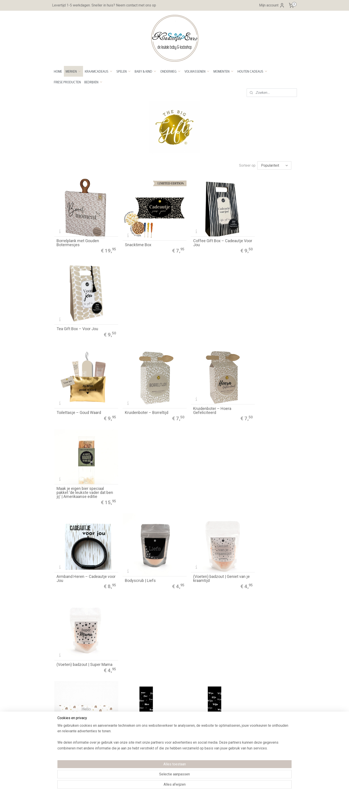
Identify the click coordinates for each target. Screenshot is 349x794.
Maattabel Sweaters (217, 726)
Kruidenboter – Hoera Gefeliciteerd (198, 313)
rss (168, 785)
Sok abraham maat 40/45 (262, 468)
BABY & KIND (146, 71)
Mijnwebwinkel (222, 785)
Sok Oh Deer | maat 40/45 (201, 545)
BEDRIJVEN (93, 82)
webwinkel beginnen (184, 785)
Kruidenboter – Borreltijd (139, 315)
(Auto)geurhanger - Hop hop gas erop (142, 620)
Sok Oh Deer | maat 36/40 (140, 545)
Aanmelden (262, 680)
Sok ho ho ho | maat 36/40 (263, 545)
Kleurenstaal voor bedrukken (223, 691)
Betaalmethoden (116, 669)
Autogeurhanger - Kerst (199, 622)
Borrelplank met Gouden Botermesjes (78, 236)
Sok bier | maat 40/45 (136, 468)
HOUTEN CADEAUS (252, 71)
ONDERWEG (170, 71)
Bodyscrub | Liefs (133, 391)
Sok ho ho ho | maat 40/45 (79, 622)
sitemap (159, 785)
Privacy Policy (114, 703)
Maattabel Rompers (216, 720)
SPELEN (123, 71)
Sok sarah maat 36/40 (76, 545)
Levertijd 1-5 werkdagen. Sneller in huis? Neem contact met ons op (104, 5)
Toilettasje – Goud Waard (79, 315)
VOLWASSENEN (197, 71)
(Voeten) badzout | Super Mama (262, 389)
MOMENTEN (223, 71)
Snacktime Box (131, 238)
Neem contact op (67, 728)
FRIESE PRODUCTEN (67, 82)
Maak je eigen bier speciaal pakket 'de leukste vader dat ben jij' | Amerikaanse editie (264, 311)
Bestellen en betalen (119, 663)
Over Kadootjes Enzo (70, 722)
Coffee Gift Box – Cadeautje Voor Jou (204, 236)
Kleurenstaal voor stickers (222, 686)
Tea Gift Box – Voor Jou (261, 238)
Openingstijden (66, 716)
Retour (108, 680)
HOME (58, 71)
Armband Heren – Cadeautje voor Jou (82, 389)
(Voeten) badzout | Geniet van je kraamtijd (205, 389)
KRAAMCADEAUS (99, 71)
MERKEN (73, 71)
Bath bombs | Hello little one (81, 468)
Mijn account (272, 5)
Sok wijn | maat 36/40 (198, 468)
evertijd (111, 674)
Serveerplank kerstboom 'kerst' (262, 620)
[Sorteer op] (274, 165)
